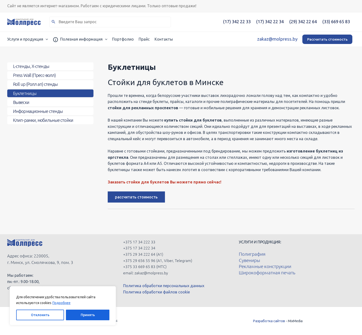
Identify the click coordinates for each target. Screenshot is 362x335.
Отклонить (40, 315)
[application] (45, 39)
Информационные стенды (38, 113)
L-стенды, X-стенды (31, 66)
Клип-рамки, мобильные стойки (43, 123)
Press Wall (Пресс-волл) (34, 75)
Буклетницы (24, 94)
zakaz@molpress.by (277, 39)
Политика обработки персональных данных (163, 286)
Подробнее (61, 303)
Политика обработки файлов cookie (156, 292)
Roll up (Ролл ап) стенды (35, 85)
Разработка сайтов (269, 321)
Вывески (21, 104)
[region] (63, 305)
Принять (88, 315)
